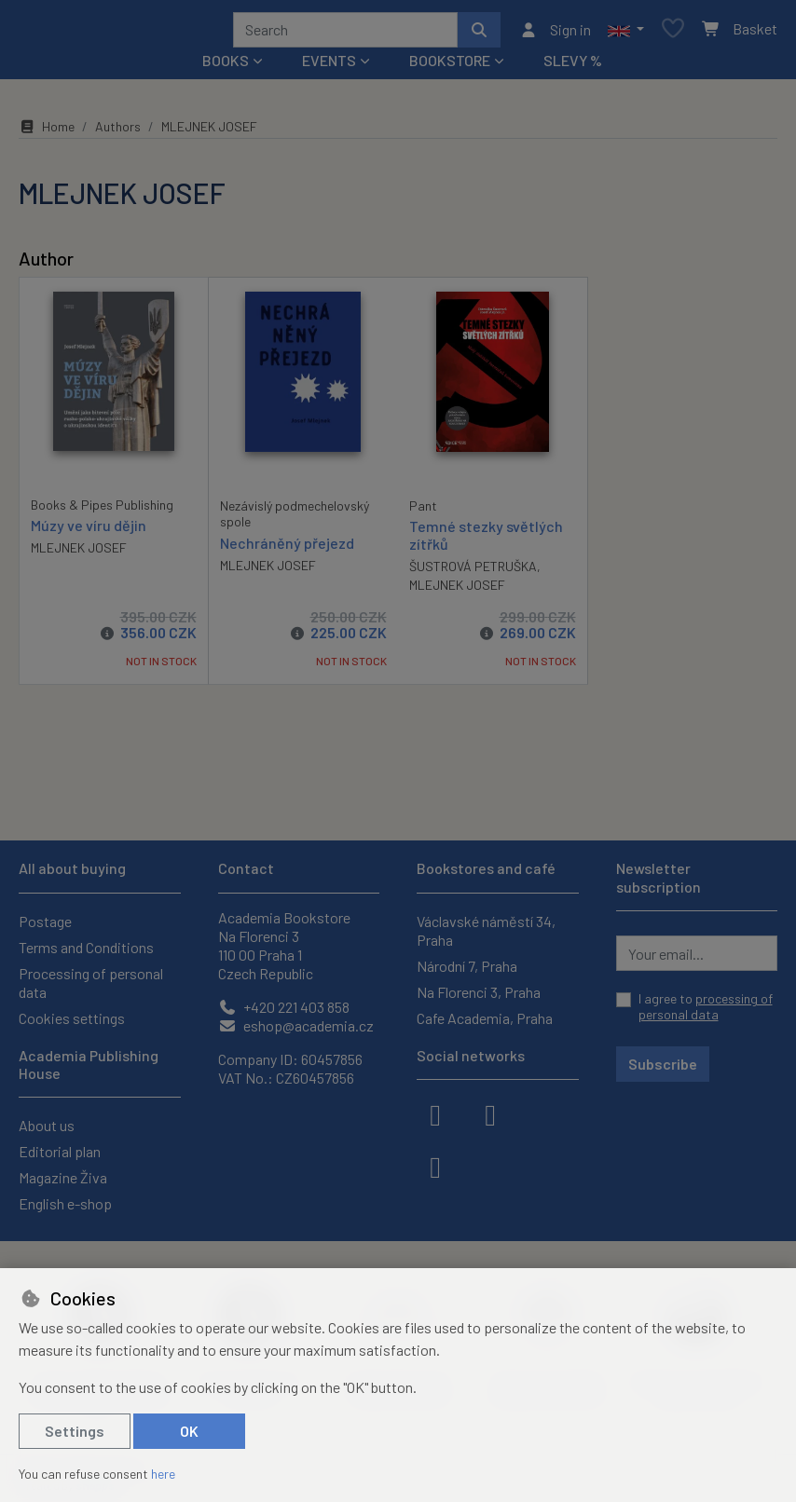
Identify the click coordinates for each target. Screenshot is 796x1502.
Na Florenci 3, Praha (479, 992)
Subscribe (662, 1063)
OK (189, 1431)
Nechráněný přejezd (287, 549)
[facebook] (435, 1113)
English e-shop (65, 1203)
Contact (246, 868)
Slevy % (572, 66)
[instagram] (490, 1113)
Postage (45, 921)
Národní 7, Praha (467, 966)
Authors (118, 133)
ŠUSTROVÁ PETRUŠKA (473, 572)
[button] (626, 32)
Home (47, 133)
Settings (74, 1431)
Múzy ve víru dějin (88, 531)
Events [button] (329, 66)
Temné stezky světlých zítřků (486, 541)
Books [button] (225, 66)
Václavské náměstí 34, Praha (486, 930)
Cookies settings (72, 1018)
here (163, 1474)
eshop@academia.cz (296, 1025)
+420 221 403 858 (284, 1007)
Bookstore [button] (449, 66)
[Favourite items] (673, 33)
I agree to (705, 1006)
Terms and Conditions (86, 947)
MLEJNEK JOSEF (79, 554)
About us (47, 1125)
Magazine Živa (63, 1177)
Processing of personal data (91, 982)
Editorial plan (60, 1151)
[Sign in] (555, 32)
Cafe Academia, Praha (485, 1018)
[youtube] (435, 1165)
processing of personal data (705, 1006)
